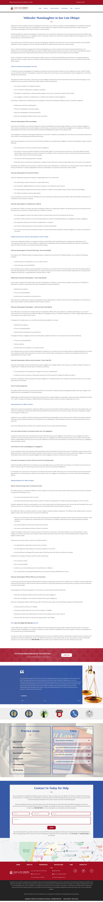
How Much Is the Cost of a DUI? (64, 754)
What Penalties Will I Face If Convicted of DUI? (68, 747)
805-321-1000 (81, 2)
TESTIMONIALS (43, 866)
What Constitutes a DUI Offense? (64, 740)
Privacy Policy (67, 900)
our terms (74, 835)
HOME (18, 866)
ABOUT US (29, 866)
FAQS (71, 866)
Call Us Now (64, 655)
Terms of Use (74, 900)
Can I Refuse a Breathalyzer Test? (64, 761)
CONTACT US (83, 866)
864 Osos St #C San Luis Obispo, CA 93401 (22, 2)
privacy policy (84, 835)
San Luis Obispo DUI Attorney (24, 623)
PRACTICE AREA (58, 866)
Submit (51, 828)
